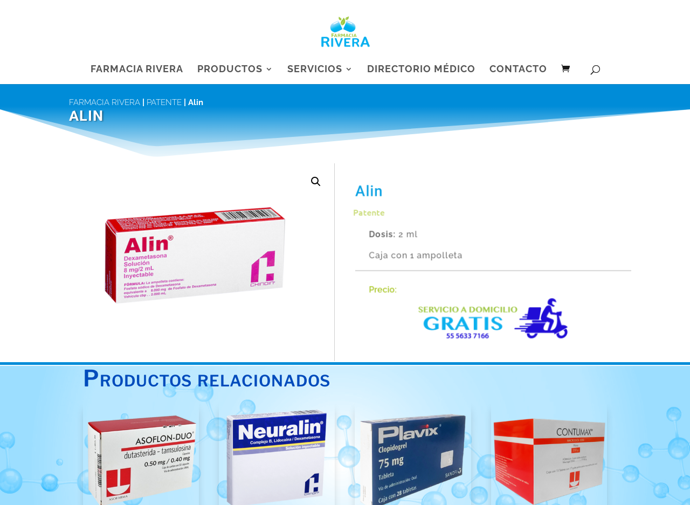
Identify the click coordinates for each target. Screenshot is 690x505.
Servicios (314, 69)
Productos (230, 69)
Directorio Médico (421, 69)
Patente (164, 102)
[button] (316, 181)
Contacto (518, 69)
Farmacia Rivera (137, 69)
